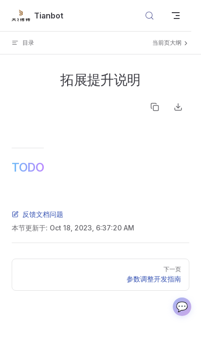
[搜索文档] (149, 15)
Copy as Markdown (154, 107)
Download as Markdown (178, 107)
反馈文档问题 (37, 214)
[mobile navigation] (175, 15)
